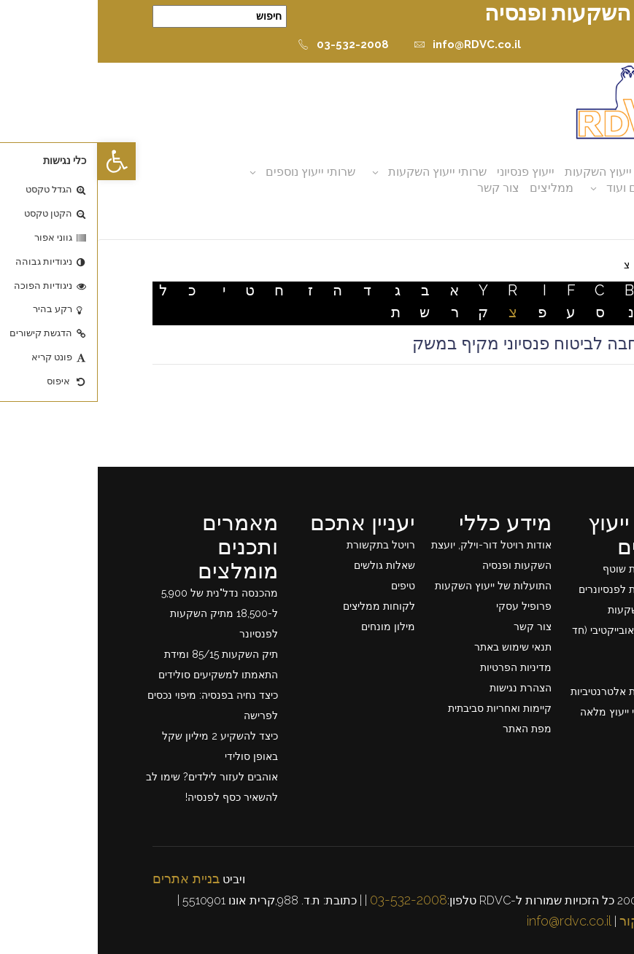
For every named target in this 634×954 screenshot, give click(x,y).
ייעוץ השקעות (500, 172)
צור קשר (400, 188)
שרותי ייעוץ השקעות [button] (339, 172)
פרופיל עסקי (426, 606)
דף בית (564, 265)
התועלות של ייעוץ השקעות (395, 586)
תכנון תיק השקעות (550, 610)
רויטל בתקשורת (283, 545)
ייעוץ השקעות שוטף (548, 569)
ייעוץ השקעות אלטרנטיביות (532, 691)
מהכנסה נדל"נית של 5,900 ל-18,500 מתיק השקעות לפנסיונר (121, 613)
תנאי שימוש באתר (415, 647)
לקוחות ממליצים (281, 606)
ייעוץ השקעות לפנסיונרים (536, 589)
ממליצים (454, 188)
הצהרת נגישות (423, 688)
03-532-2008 (245, 44)
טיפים (305, 586)
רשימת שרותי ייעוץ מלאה (536, 712)
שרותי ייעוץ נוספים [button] (213, 172)
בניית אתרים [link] (88, 878)
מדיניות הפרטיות (418, 667)
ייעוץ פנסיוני (428, 172)
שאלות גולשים (286, 565)
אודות (558, 172)
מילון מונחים (290, 626)
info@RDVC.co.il (369, 44)
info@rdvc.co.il (471, 920)
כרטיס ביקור (556, 920)
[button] (19, 161)
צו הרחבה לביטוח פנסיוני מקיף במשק (447, 343)
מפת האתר (429, 728)
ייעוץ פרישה (565, 671)
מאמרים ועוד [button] (541, 188)
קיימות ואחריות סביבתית (402, 708)
